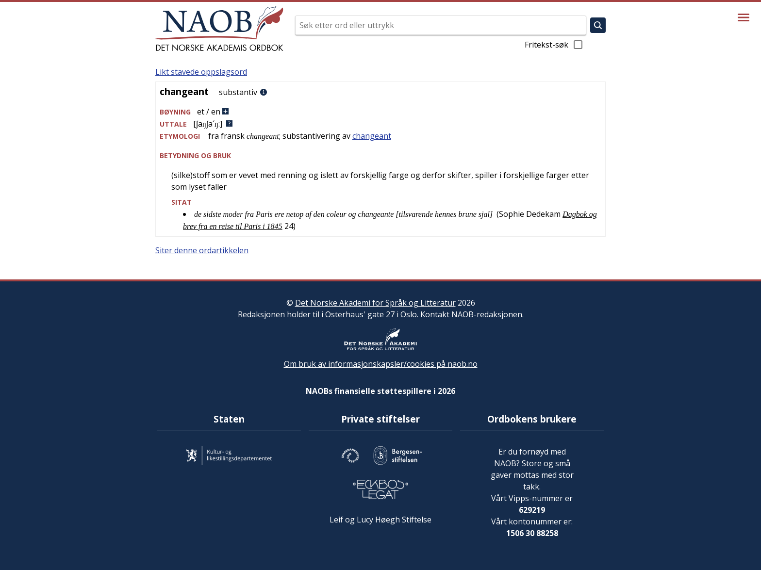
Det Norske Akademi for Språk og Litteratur (375, 302)
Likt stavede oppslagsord (201, 71)
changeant (371, 135)
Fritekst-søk (554, 44)
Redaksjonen (261, 314)
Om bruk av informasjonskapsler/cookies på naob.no (381, 363)
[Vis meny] (743, 17)
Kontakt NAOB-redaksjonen (471, 314)
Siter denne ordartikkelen (201, 250)
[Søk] (598, 25)
